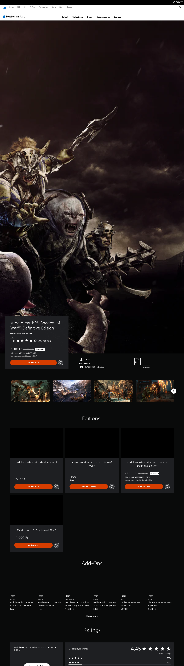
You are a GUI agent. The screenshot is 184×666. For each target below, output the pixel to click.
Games (11, 7)
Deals (89, 14)
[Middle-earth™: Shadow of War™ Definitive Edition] (30, 388)
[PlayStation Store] (14, 14)
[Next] (173, 388)
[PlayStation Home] (5, 7)
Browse (117, 14)
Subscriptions (103, 14)
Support (70, 7)
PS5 (18, 7)
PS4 (25, 7)
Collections (77, 14)
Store (61, 7)
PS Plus (32, 7)
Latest (65, 14)
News (54, 7)
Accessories (43, 7)
